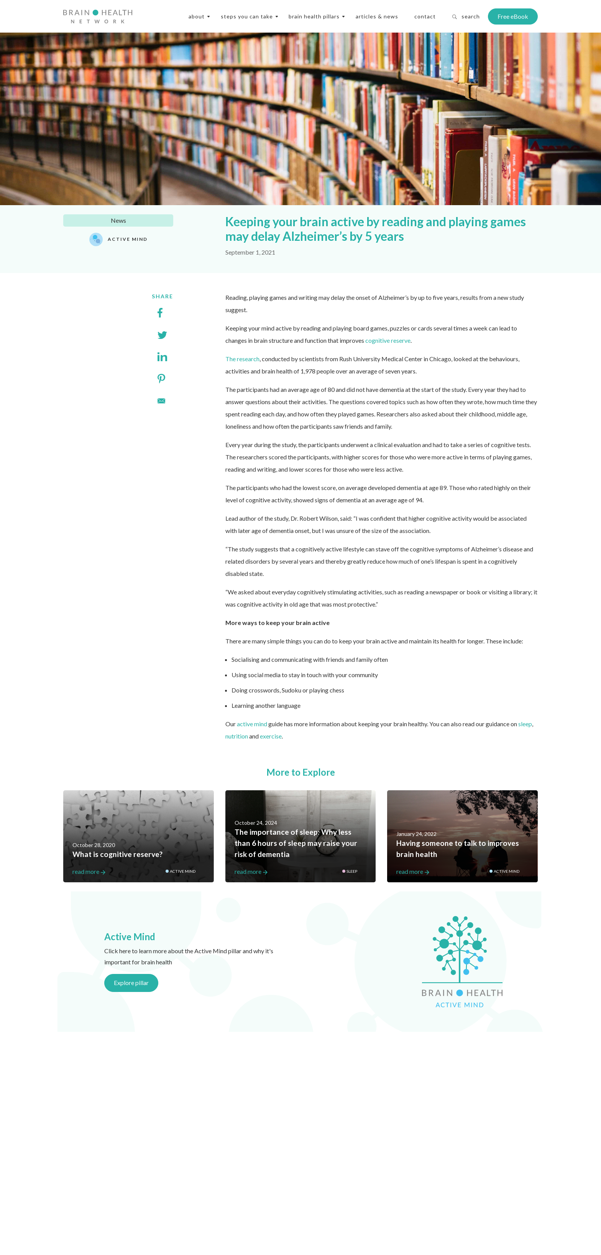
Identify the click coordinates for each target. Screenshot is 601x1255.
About (197, 16)
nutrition (236, 736)
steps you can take (247, 16)
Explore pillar (131, 982)
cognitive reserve (388, 340)
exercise (271, 736)
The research (242, 358)
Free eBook (513, 16)
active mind (252, 723)
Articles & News (377, 16)
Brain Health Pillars (314, 16)
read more (138, 871)
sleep (525, 723)
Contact (425, 16)
